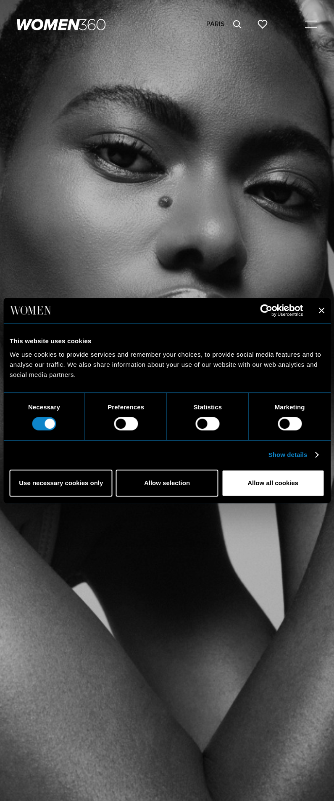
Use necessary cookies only (61, 482)
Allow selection (167, 482)
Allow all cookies (272, 482)
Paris (215, 24)
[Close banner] (321, 310)
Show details (288, 454)
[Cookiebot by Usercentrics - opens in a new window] (266, 310)
